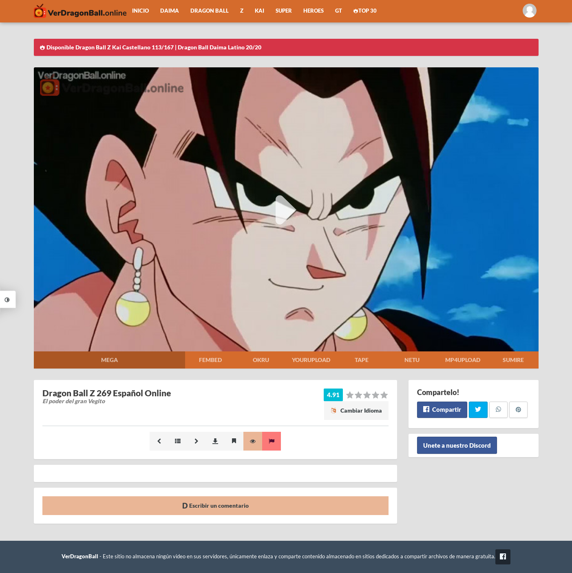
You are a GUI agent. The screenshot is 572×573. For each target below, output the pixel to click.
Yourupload (311, 359)
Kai (259, 11)
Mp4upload (462, 359)
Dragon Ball (209, 11)
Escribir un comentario (215, 505)
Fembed (210, 359)
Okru (261, 359)
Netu (412, 359)
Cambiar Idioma (356, 410)
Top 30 (365, 11)
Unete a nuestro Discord (457, 445)
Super (284, 11)
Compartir (442, 409)
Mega (109, 359)
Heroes (313, 11)
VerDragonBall (80, 556)
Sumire (513, 359)
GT (338, 11)
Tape (362, 359)
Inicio (140, 11)
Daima (169, 11)
